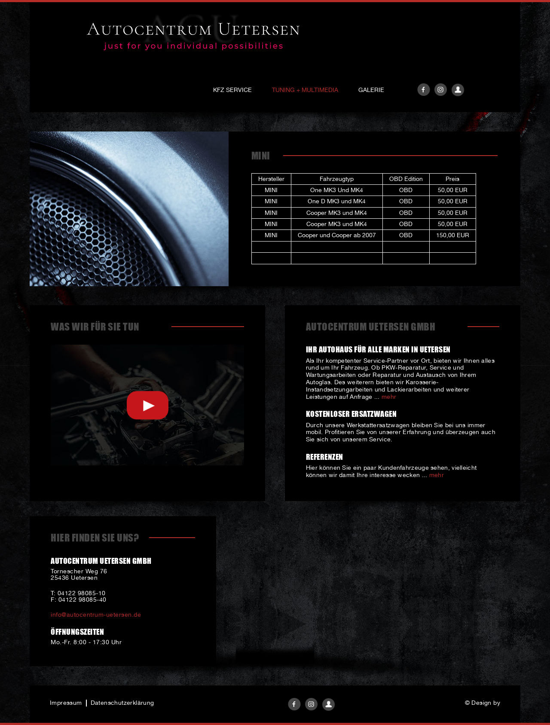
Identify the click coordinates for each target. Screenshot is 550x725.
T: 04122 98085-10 (78, 593)
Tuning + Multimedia (305, 90)
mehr (389, 396)
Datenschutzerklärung (122, 702)
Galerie (371, 90)
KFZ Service (232, 90)
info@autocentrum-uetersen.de (96, 614)
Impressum (66, 702)
